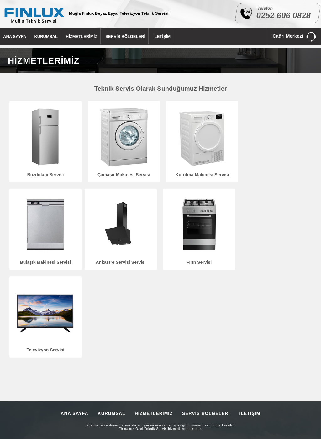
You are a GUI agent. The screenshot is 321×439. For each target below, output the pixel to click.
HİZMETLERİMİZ (81, 36)
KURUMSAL (45, 36)
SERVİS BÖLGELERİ (125, 36)
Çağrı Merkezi (294, 37)
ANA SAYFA (14, 36)
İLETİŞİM (162, 36)
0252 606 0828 (284, 15)
